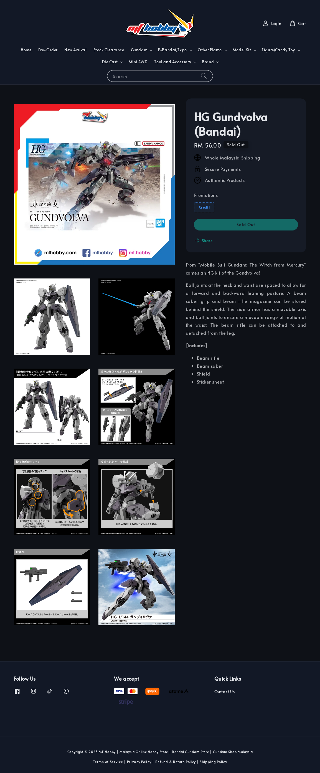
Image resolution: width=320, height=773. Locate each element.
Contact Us (224, 691)
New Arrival (75, 49)
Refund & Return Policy (175, 761)
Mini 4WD (138, 61)
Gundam (139, 49)
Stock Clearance (108, 49)
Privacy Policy (139, 761)
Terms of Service (108, 761)
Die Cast (110, 61)
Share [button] (203, 240)
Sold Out (246, 224)
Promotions (206, 195)
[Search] (204, 75)
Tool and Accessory (172, 61)
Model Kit (242, 49)
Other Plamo (210, 49)
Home (26, 49)
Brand (208, 61)
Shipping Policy (213, 761)
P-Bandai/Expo (172, 49)
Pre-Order (48, 49)
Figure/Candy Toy (278, 49)
